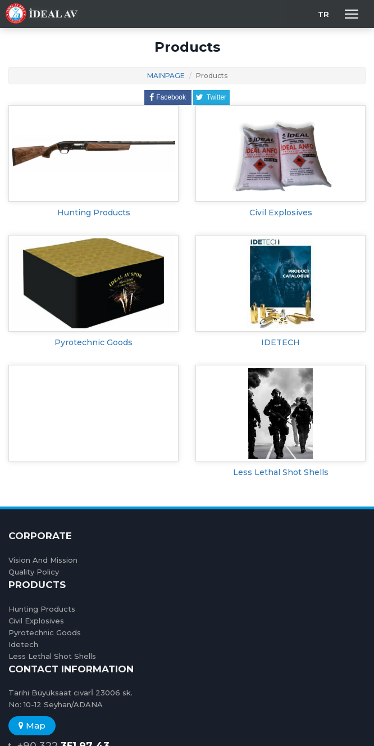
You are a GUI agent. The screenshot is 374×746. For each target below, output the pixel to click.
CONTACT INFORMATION (71, 669)
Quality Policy (33, 571)
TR (323, 14)
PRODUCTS (37, 584)
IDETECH (280, 342)
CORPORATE (40, 535)
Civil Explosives (280, 212)
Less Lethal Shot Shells (281, 472)
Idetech (23, 644)
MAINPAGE (166, 75)
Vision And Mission (42, 559)
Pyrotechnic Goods (93, 342)
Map (32, 725)
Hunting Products (93, 212)
